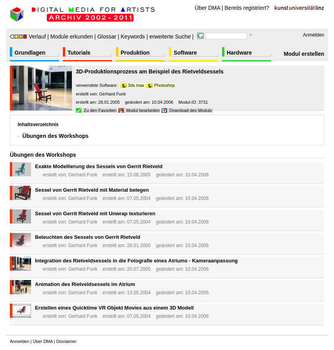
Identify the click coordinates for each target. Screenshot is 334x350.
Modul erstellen (304, 54)
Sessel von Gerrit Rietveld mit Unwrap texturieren (95, 213)
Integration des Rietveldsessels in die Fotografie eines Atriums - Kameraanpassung (136, 261)
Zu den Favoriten (100, 110)
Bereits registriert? (247, 8)
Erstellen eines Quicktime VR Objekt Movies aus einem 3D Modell (114, 308)
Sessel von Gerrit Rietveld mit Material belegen (92, 190)
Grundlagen (30, 52)
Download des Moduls (190, 110)
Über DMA (207, 8)
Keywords (133, 36)
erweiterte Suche (170, 36)
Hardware (239, 52)
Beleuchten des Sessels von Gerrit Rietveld (87, 237)
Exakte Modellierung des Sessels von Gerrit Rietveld (98, 166)
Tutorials (79, 52)
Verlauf (28, 36)
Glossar (106, 36)
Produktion (135, 52)
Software (185, 52)
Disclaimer (66, 341)
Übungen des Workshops (55, 136)
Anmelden (313, 35)
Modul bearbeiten (143, 110)
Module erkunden (71, 36)
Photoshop (164, 85)
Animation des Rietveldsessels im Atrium (85, 284)
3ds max (136, 85)
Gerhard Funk (112, 94)
